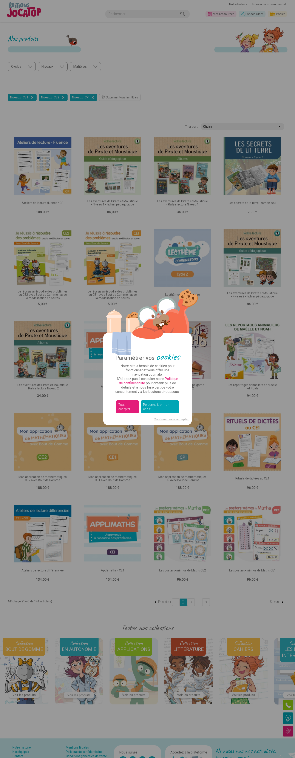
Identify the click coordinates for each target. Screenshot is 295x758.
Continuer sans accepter (171, 419)
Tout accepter (124, 407)
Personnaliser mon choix (156, 407)
